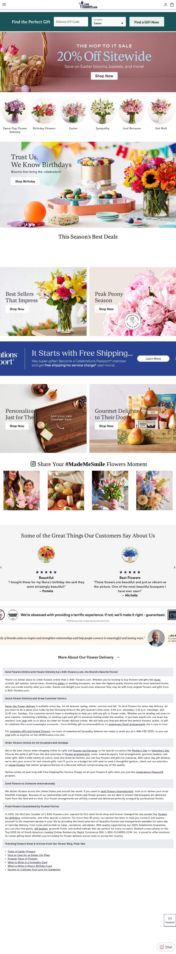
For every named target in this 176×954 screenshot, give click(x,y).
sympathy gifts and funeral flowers (30, 731)
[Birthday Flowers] (25, 181)
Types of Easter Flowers (21, 851)
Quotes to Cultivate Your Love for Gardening (34, 869)
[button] (46, 579)
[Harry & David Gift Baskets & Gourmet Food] (106, 426)
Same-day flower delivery (20, 706)
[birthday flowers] (44, 115)
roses (157, 679)
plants (61, 683)
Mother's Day (139, 750)
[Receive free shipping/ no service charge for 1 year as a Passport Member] (88, 358)
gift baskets (41, 828)
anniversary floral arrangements (127, 724)
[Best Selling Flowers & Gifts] (17, 309)
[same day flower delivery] (15, 117)
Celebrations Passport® (149, 772)
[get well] (161, 115)
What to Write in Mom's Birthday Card (30, 866)
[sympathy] (102, 115)
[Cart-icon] (172, 5)
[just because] (132, 115)
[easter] (73, 115)
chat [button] (24, 720)
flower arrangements (77, 754)
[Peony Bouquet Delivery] (106, 309)
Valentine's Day (160, 750)
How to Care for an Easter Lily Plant (29, 855)
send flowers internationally (117, 791)
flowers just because (85, 750)
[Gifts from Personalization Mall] (17, 426)
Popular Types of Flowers (22, 859)
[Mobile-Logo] (88, 4)
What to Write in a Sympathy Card (27, 862)
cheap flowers (16, 765)
